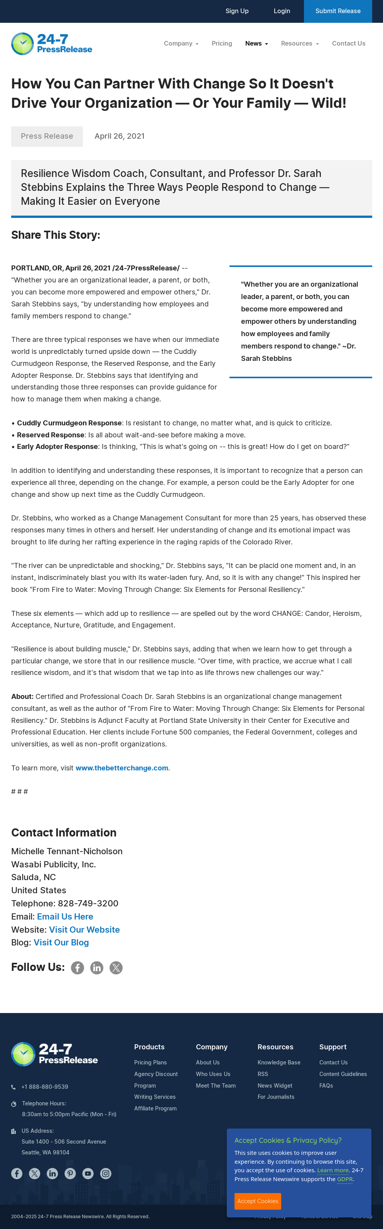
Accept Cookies (257, 1201)
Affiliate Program (155, 1109)
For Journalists (276, 1097)
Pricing (222, 44)
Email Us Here (65, 917)
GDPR (345, 1179)
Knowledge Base (279, 1063)
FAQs (326, 1086)
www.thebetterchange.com (122, 768)
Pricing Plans (150, 1063)
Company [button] (179, 44)
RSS (263, 1074)
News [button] (254, 44)
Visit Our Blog (61, 942)
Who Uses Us (213, 1074)
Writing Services (155, 1097)
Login (282, 11)
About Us (208, 1063)
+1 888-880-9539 (44, 1087)
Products (149, 1047)
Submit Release (338, 11)
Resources (276, 1047)
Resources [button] (297, 44)
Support (333, 1047)
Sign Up (237, 11)
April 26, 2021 (119, 136)
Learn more (333, 1170)
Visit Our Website (84, 930)
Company (212, 1047)
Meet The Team (216, 1086)
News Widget (275, 1086)
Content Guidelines (343, 1074)
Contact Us (349, 44)
